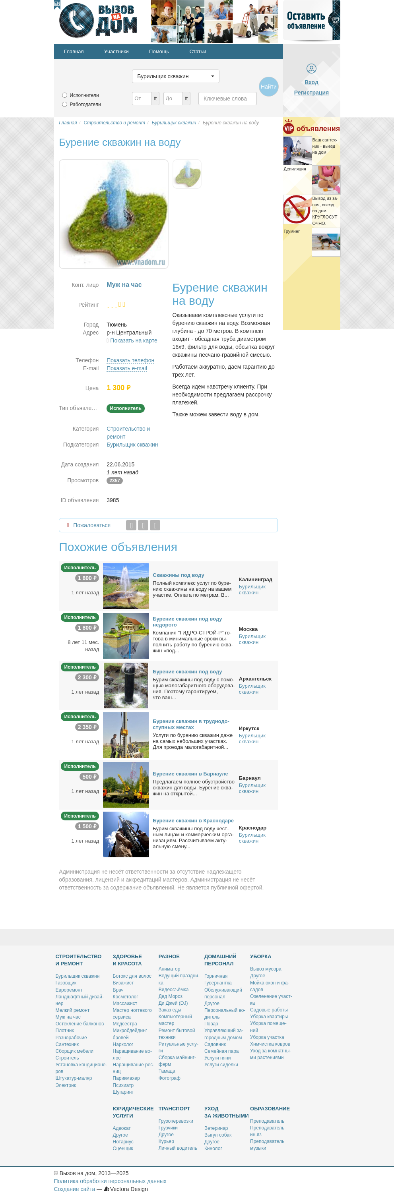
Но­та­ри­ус (123, 1142)
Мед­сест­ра (125, 1024)
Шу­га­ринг (123, 1092)
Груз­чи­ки (168, 1128)
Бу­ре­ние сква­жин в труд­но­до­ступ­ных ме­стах (191, 724)
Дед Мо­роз (170, 996)
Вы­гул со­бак (217, 1135)
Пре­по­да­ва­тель (267, 1121)
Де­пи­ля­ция (295, 168)
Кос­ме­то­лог (125, 997)
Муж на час (68, 1017)
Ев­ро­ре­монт (69, 990)
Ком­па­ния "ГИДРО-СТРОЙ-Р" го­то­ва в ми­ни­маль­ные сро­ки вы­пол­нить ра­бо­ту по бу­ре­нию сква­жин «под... (193, 642)
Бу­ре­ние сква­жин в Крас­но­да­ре (193, 821)
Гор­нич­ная (215, 976)
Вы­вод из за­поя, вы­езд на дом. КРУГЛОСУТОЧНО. (325, 211)
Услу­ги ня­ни (217, 1058)
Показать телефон (130, 360)
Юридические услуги (133, 1112)
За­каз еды (170, 1010)
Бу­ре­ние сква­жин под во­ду (187, 672)
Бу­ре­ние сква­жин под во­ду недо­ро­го (187, 622)
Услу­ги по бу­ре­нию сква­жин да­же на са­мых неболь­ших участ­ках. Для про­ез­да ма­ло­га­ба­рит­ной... (193, 741)
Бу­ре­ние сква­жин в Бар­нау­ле (190, 774)
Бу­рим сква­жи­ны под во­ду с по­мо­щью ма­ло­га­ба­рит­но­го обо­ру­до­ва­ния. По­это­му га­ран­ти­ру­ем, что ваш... (194, 688)
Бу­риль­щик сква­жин (78, 976)
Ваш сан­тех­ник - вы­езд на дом (325, 146)
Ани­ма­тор (170, 969)
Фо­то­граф (170, 1078)
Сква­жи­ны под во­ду (178, 575)
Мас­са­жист (125, 1003)
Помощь (159, 51)
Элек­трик (66, 1085)
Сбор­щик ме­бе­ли (75, 1051)
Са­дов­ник (215, 1044)
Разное (169, 956)
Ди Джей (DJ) (173, 1003)
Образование (270, 1109)
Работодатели (85, 104)
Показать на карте (133, 340)
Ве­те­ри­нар (216, 1128)
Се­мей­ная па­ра (221, 1051)
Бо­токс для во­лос (132, 976)
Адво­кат (122, 1128)
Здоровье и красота (127, 960)
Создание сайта (74, 1189)
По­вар (211, 1024)
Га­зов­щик (66, 983)
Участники (116, 51)
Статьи (197, 51)
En (57, 3)
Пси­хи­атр (123, 1085)
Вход (311, 82)
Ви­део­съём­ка (174, 989)
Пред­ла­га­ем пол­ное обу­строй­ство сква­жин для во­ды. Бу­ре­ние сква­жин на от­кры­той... (194, 788)
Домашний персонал (220, 960)
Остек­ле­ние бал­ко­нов (80, 1024)
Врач (118, 990)
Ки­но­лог (213, 1148)
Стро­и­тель (67, 1058)
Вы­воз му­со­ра (265, 969)
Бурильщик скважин (132, 444)
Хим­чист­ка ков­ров (270, 1044)
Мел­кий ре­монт (73, 1010)
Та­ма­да (167, 1071)
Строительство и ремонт (79, 960)
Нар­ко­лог (123, 1044)
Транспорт (174, 1109)
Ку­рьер (166, 1141)
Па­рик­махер (126, 1078)
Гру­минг (292, 231)
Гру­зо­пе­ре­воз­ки (176, 1121)
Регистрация (311, 92)
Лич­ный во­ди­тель (178, 1148)
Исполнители (84, 95)
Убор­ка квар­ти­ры (269, 1016)
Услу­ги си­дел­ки (221, 1064)
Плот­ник (65, 1030)
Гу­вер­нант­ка (218, 983)
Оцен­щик (123, 1148)
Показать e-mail (127, 368)
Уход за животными (226, 1112)
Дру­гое (211, 1003)
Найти (269, 86)
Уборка (261, 956)
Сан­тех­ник (67, 1044)
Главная (73, 51)
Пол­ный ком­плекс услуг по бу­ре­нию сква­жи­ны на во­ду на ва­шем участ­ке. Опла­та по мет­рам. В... (192, 589)
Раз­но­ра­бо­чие (71, 1037)
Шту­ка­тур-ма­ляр (74, 1078)
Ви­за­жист (123, 983)
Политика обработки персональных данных (110, 1181)
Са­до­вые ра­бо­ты (269, 1010)
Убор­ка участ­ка (267, 1037)
